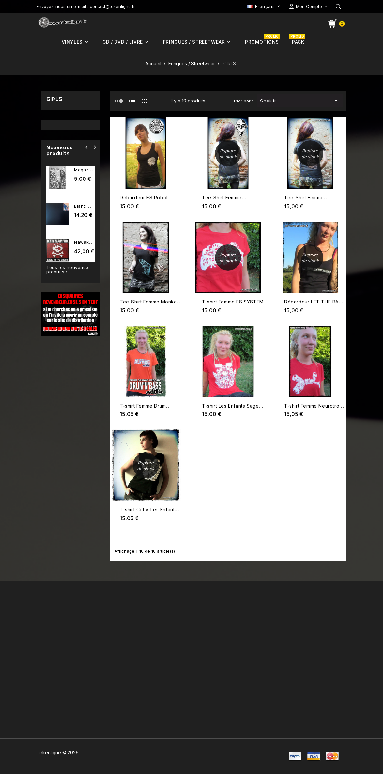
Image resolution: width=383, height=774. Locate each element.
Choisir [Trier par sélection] (300, 100)
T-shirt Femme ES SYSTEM (233, 301)
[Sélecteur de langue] (264, 6)
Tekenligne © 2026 (58, 752)
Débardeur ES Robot (144, 197)
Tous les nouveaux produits (67, 269)
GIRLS (54, 99)
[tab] (118, 101)
